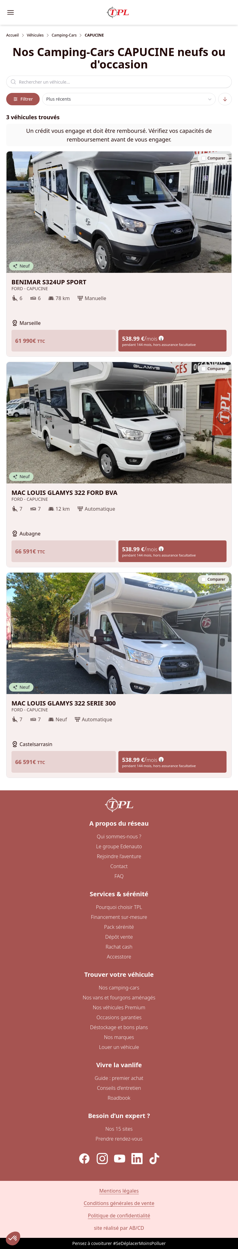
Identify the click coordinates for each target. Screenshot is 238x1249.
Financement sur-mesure (119, 917)
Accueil (12, 35)
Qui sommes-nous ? (119, 836)
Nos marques (119, 1037)
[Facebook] (84, 1158)
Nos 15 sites (119, 1128)
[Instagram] (102, 1158)
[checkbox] (203, 158)
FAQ (118, 876)
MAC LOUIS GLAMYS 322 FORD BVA (119, 493)
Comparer (213, 158)
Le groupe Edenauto (119, 846)
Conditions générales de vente (119, 1203)
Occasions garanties (119, 1017)
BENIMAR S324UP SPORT (119, 282)
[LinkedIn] (137, 1158)
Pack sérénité (119, 927)
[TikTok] (154, 1158)
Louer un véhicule (119, 1047)
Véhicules (35, 35)
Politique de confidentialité (119, 1215)
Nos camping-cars (119, 987)
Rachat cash (119, 946)
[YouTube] (119, 1158)
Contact (119, 866)
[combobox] (129, 99)
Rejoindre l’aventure (119, 856)
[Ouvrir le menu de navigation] (10, 12)
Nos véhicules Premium (119, 1007)
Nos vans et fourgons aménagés (119, 997)
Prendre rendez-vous (118, 1138)
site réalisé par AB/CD (119, 1228)
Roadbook (119, 1097)
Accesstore (119, 956)
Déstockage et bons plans (119, 1027)
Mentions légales (119, 1190)
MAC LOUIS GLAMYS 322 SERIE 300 (119, 703)
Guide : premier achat (119, 1078)
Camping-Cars (64, 35)
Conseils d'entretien (119, 1088)
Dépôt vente (119, 936)
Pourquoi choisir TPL (119, 907)
